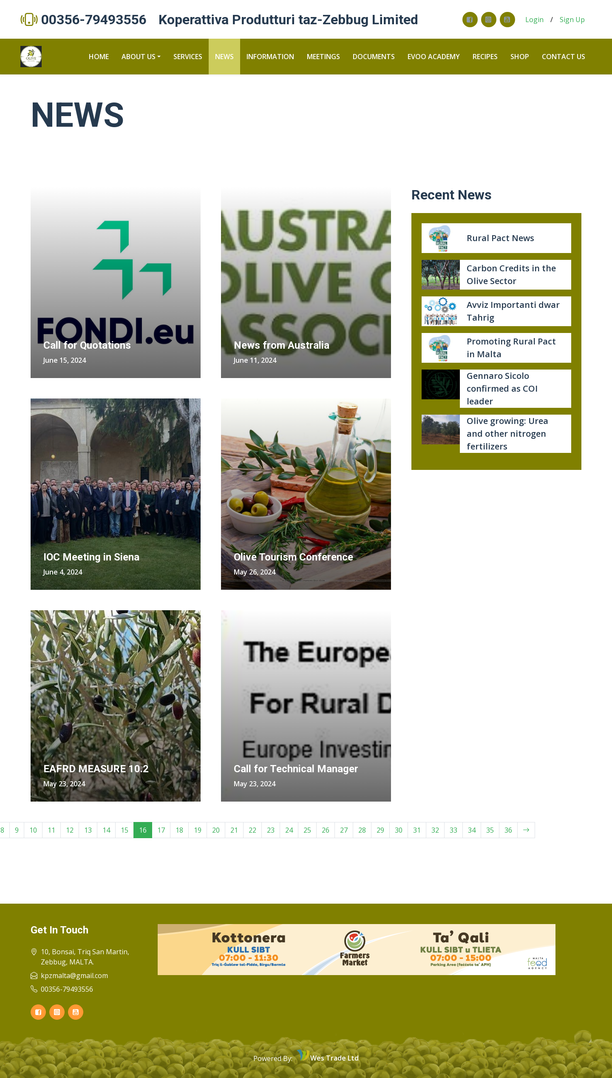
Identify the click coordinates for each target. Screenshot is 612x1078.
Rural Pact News (500, 238)
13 (88, 830)
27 (344, 830)
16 (143, 830)
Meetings (323, 56)
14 (106, 830)
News (224, 56)
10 (33, 830)
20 (216, 830)
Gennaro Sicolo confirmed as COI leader (502, 388)
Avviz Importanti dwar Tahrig (513, 311)
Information (270, 56)
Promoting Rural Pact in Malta (511, 348)
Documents (374, 56)
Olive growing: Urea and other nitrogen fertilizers (507, 433)
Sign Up (572, 19)
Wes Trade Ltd (334, 1058)
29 (380, 830)
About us (139, 56)
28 (362, 830)
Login (534, 19)
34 (472, 830)
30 (398, 830)
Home (99, 56)
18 (179, 830)
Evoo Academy (434, 56)
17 (161, 830)
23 (271, 830)
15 (124, 830)
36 (508, 830)
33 (453, 830)
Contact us (563, 56)
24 (289, 830)
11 (51, 830)
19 (197, 830)
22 (252, 830)
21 (234, 830)
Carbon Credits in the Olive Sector (511, 274)
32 (435, 830)
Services (187, 56)
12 (70, 830)
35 (490, 830)
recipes (485, 56)
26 (325, 830)
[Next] (526, 830)
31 (417, 830)
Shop (519, 56)
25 (307, 830)
